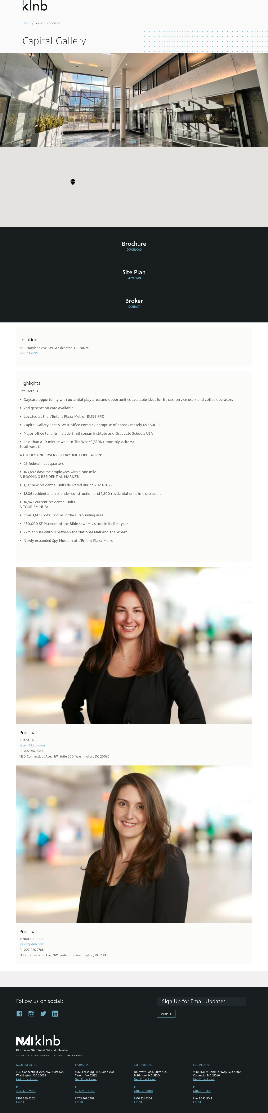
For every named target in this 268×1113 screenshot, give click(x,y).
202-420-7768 (34, 949)
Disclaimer (58, 1055)
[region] (134, 185)
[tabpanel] (134, 100)
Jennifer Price (31, 939)
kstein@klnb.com (32, 745)
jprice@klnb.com (31, 944)
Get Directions (27, 1079)
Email (20, 1102)
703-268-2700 (85, 1091)
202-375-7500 (26, 1091)
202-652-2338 (33, 751)
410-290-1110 (202, 1091)
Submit (166, 1014)
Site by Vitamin (74, 1055)
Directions (28, 353)
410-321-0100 (143, 1091)
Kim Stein (27, 740)
